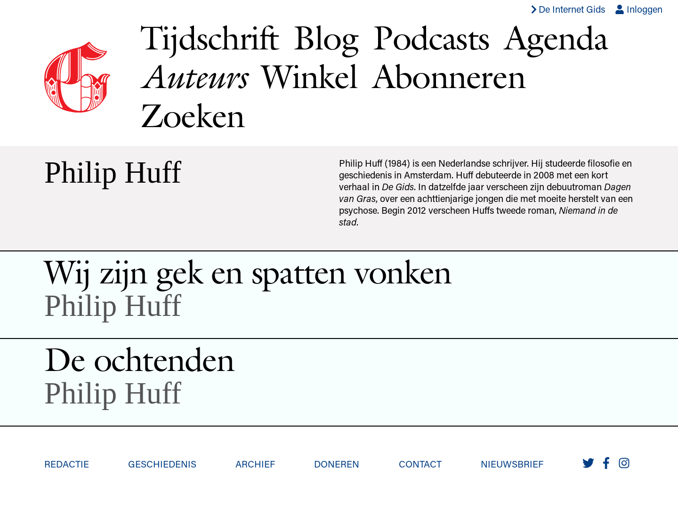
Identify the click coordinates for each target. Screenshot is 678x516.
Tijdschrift (209, 37)
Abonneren (448, 76)
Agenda (555, 37)
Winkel (309, 76)
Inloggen (638, 9)
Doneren (336, 464)
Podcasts (431, 37)
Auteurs (193, 76)
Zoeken (192, 115)
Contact (420, 464)
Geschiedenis (162, 464)
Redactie (66, 464)
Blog (325, 37)
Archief (255, 464)
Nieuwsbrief (512, 464)
